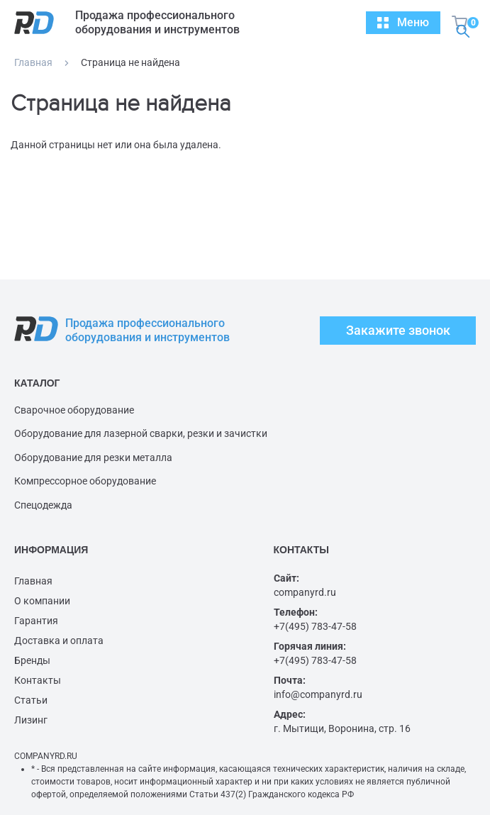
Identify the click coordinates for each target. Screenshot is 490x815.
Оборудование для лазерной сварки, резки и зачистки (140, 433)
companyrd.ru (305, 592)
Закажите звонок (398, 330)
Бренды (32, 660)
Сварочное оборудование (74, 410)
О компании (42, 600)
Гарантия (36, 620)
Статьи (31, 700)
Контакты (37, 680)
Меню (403, 22)
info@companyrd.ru (318, 694)
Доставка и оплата (59, 640)
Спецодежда (43, 505)
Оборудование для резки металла (93, 457)
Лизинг (31, 720)
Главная (33, 62)
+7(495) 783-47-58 (315, 626)
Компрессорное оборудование (85, 481)
